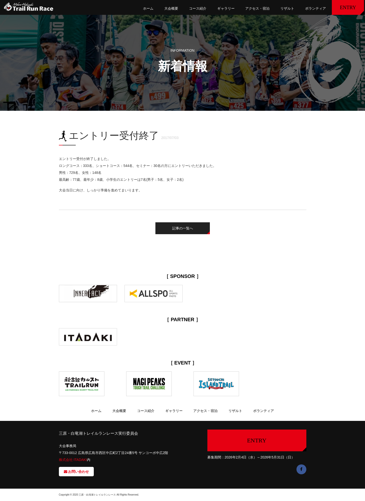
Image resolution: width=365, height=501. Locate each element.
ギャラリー (226, 8)
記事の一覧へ (182, 228)
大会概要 (171, 8)
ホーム (148, 8)
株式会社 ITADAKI (73, 460)
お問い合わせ (76, 472)
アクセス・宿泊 (257, 8)
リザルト (287, 8)
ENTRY (348, 7)
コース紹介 (197, 8)
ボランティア (315, 8)
